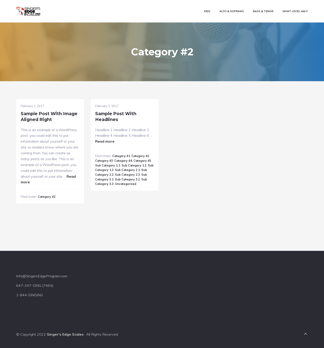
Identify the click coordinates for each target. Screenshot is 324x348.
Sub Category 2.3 (127, 174)
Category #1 (121, 156)
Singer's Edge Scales (65, 334)
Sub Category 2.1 (127, 170)
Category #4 (123, 160)
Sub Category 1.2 (134, 165)
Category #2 (47, 196)
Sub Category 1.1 (107, 165)
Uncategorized (125, 184)
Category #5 (142, 160)
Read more (105, 141)
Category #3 (104, 160)
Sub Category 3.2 (127, 179)
